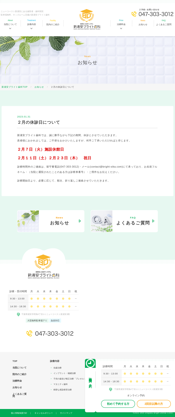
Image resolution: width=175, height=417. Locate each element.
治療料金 (17, 380)
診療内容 (54, 361)
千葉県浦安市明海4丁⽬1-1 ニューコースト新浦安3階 (43, 314)
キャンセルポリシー (44, 413)
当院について (19, 367)
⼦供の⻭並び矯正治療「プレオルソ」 (70, 379)
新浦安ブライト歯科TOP (15, 87)
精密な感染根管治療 (62, 390)
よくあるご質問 (19, 395)
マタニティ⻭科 (60, 384)
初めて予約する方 (118, 403)
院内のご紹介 (19, 374)
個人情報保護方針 (19, 413)
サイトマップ (66, 413)
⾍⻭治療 (57, 368)
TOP (14, 361)
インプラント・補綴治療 (64, 373)
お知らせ (39, 87)
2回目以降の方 (154, 403)
